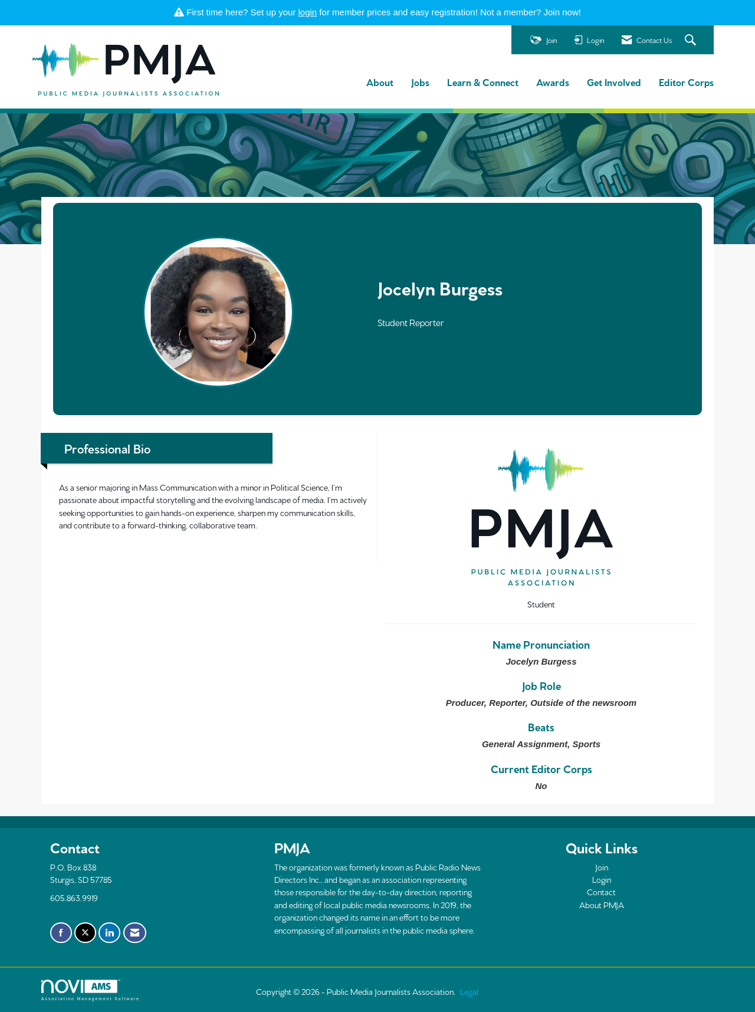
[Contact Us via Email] (134, 933)
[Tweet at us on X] (85, 933)
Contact (601, 891)
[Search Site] (692, 40)
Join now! (562, 12)
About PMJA (601, 904)
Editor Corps (686, 81)
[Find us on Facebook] (61, 933)
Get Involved (614, 81)
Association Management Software (90, 990)
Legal (469, 991)
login (307, 12)
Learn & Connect (482, 81)
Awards (552, 81)
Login (601, 879)
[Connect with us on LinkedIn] (109, 933)
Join (601, 867)
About (379, 81)
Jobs (420, 81)
